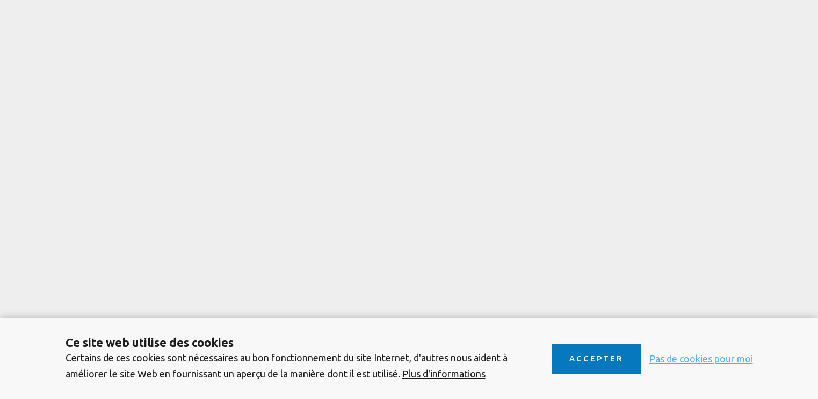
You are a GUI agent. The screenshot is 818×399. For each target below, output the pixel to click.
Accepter (596, 358)
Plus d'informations (444, 374)
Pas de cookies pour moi (701, 359)
